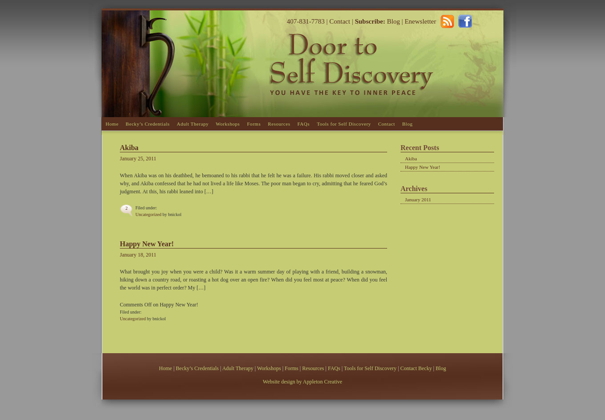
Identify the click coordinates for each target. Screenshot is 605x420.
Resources (279, 123)
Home (112, 123)
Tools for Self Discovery (344, 123)
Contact (339, 21)
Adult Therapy (192, 123)
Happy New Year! (147, 244)
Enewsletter (420, 21)
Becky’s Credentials (148, 123)
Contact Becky (416, 368)
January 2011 (418, 199)
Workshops (228, 123)
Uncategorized (148, 214)
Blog (392, 21)
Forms (254, 123)
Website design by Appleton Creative (302, 382)
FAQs (303, 123)
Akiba (129, 147)
